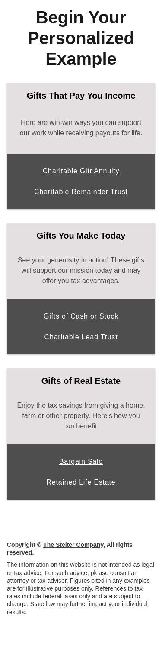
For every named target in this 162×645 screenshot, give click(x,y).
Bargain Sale (81, 461)
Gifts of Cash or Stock (81, 316)
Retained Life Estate (80, 482)
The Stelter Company (73, 544)
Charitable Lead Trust (81, 337)
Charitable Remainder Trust (80, 191)
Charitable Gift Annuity (81, 171)
